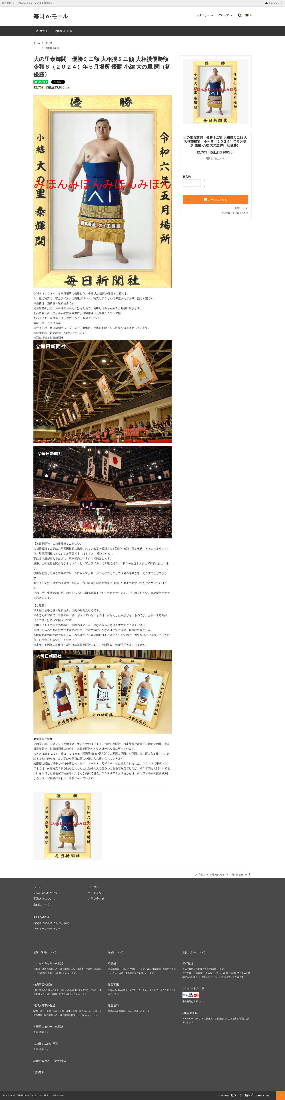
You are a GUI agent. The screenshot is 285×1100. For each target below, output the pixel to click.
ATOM (45, 917)
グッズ (49, 43)
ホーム (36, 43)
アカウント (274, 3)
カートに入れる (215, 199)
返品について (241, 208)
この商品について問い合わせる (211, 874)
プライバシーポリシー (47, 928)
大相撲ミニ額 (52, 48)
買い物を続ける (242, 874)
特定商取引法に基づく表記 (235, 213)
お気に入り (215, 158)
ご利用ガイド (42, 30)
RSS (36, 917)
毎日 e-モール (50, 16)
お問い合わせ (64, 30)
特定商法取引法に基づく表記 (51, 923)
